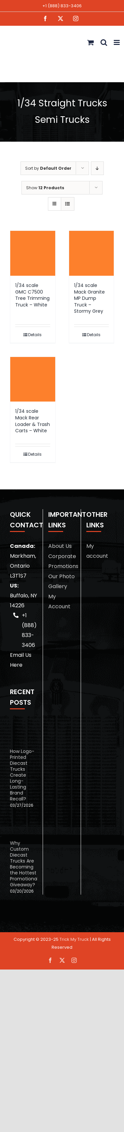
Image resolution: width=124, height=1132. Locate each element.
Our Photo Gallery (61, 581)
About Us (60, 546)
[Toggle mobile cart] (90, 42)
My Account (59, 601)
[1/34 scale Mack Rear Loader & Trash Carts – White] (32, 379)
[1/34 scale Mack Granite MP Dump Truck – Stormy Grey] (91, 253)
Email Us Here (20, 660)
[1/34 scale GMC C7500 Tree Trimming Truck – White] (32, 253)
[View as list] (67, 203)
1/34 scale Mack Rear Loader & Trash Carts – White (32, 421)
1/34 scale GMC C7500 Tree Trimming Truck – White (32, 295)
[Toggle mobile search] (104, 42)
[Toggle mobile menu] (117, 42)
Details (35, 334)
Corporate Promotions (62, 561)
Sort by (48, 168)
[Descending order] (97, 168)
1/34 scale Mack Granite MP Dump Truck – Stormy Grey (89, 298)
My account (97, 551)
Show (45, 188)
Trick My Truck (74, 939)
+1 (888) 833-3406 (62, 6)
